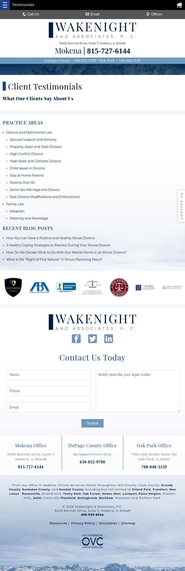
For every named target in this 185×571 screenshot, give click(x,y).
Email (92, 14)
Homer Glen (111, 493)
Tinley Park (72, 493)
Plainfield (68, 498)
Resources (58, 523)
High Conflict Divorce (26, 154)
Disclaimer (108, 523)
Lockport (130, 493)
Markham (106, 498)
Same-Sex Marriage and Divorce (35, 190)
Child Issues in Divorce (27, 168)
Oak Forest (91, 493)
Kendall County (71, 489)
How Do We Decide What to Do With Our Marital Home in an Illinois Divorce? (66, 252)
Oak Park (107, 60)
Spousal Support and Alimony (33, 140)
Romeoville (31, 493)
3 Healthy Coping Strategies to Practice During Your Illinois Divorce (58, 245)
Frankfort (160, 489)
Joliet (37, 498)
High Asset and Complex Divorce (35, 161)
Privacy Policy (83, 523)
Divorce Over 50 (22, 183)
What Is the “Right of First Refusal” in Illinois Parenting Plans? (54, 260)
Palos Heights (150, 493)
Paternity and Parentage (29, 218)
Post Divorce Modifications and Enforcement (45, 197)
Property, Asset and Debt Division (36, 147)
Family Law (15, 204)
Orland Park (141, 489)
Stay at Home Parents (27, 175)
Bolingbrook (87, 498)
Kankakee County (36, 489)
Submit (92, 423)
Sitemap (128, 523)
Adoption (17, 211)
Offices (154, 14)
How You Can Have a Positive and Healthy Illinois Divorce (50, 238)
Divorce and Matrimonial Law (29, 132)
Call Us (31, 14)
